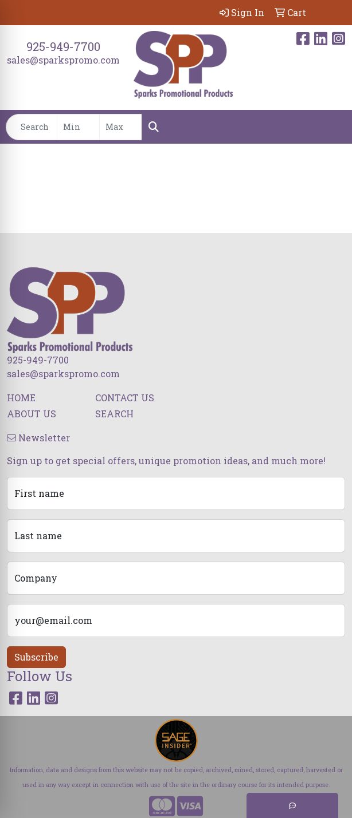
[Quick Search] (31, 127)
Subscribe (36, 657)
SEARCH (114, 414)
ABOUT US (31, 414)
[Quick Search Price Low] (78, 127)
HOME (21, 398)
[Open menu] (329, 127)
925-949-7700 (63, 46)
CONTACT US (124, 398)
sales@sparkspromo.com (63, 60)
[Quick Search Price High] (120, 127)
